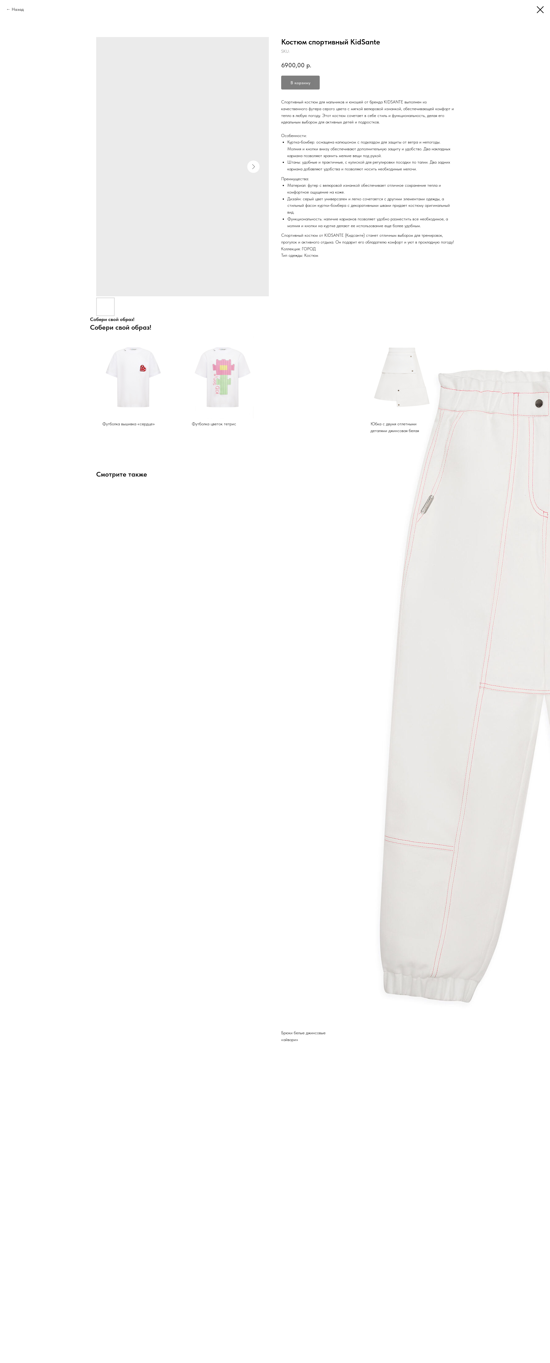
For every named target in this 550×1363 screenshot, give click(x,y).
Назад (18, 9)
